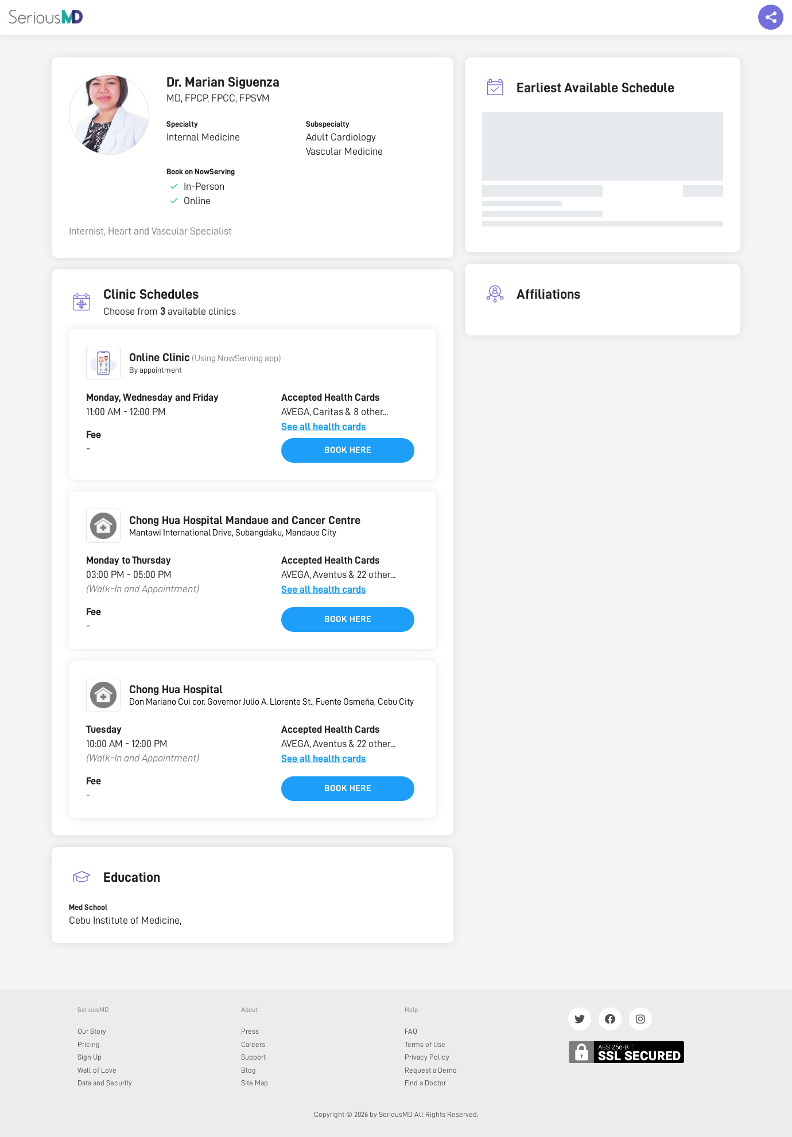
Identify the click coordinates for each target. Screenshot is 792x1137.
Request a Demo (431, 1070)
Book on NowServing (200, 171)
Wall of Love (97, 1070)
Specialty (182, 124)
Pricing (88, 1044)
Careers (253, 1044)
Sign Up (89, 1057)
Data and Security (104, 1083)
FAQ (411, 1031)
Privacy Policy (427, 1057)
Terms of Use (425, 1044)
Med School (88, 907)
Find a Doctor (425, 1083)
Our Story (91, 1031)
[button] (103, 363)
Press (250, 1031)
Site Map (254, 1083)
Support (253, 1057)
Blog (248, 1070)
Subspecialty (328, 124)
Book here (347, 450)
